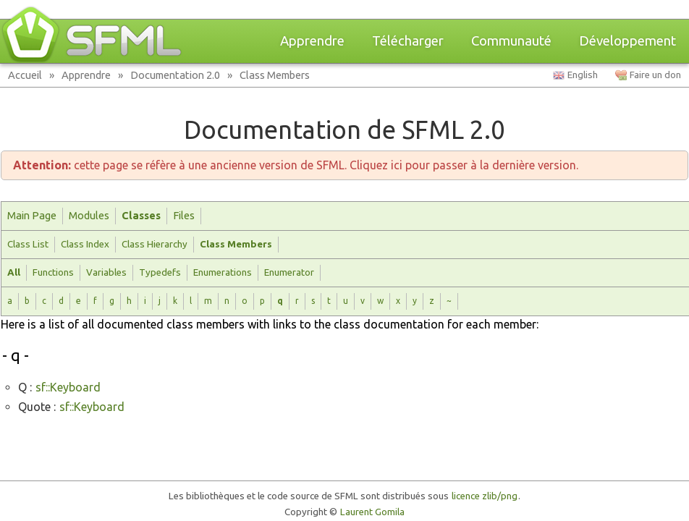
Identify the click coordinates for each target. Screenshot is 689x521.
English (582, 74)
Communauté (511, 40)
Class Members (275, 75)
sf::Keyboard (68, 387)
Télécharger (408, 40)
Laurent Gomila (372, 512)
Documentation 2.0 (175, 75)
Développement (627, 40)
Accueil (25, 75)
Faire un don (655, 74)
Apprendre (312, 40)
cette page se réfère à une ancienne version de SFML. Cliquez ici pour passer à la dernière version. (295, 164)
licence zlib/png (484, 496)
